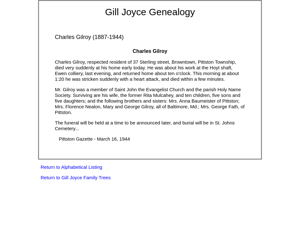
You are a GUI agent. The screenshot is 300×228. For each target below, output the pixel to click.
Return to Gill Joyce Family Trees (76, 177)
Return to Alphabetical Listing (71, 167)
